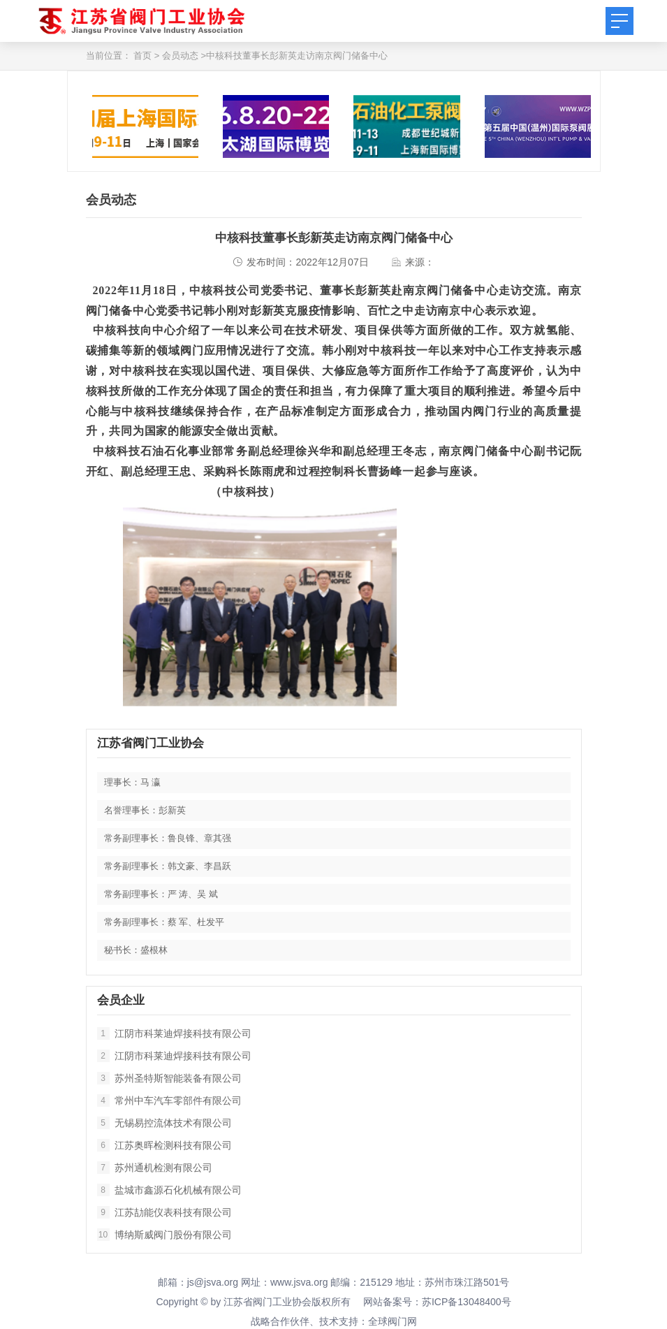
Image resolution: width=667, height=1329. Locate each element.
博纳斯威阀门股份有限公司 (164, 1234)
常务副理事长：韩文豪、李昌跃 (167, 866)
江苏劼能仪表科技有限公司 (164, 1212)
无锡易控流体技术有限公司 (164, 1123)
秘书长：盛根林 (136, 950)
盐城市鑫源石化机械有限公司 (169, 1190)
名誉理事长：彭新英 (145, 810)
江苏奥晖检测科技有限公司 (164, 1145)
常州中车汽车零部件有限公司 (169, 1100)
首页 (142, 55)
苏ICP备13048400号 (466, 1301)
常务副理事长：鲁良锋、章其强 (167, 838)
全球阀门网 (392, 1321)
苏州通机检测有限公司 (154, 1167)
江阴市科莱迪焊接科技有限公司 (174, 1033)
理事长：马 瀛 (132, 782)
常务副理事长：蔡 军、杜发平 (164, 922)
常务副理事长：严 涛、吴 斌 (161, 894)
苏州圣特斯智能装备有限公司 (169, 1078)
